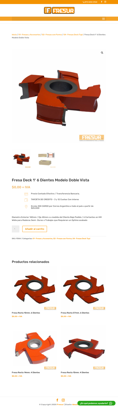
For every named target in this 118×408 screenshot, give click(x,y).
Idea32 (75, 404)
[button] (102, 52)
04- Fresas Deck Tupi (73, 34)
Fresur (60, 404)
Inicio (14, 34)
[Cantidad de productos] (15, 228)
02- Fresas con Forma (52, 34)
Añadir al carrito (34, 228)
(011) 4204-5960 (91, 2)
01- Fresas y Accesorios (29, 34)
